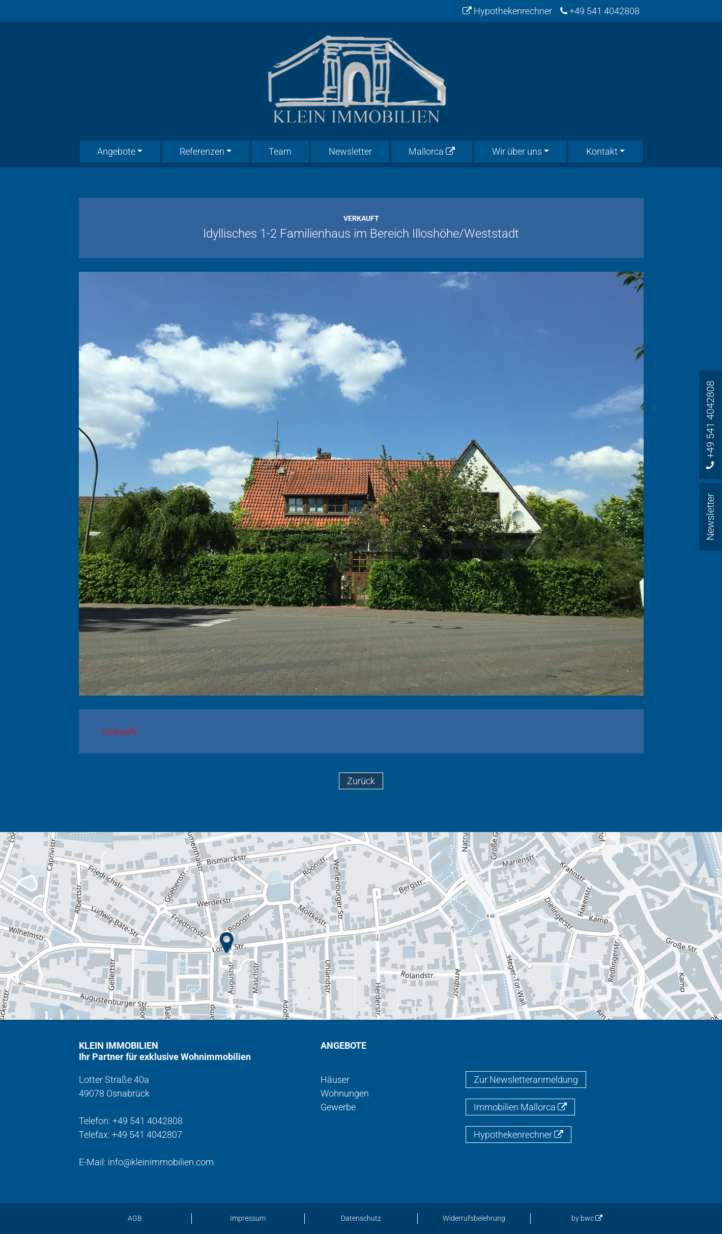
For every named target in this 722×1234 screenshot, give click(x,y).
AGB (135, 1218)
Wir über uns (517, 151)
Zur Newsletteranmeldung (526, 1079)
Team (280, 151)
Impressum (248, 1218)
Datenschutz (361, 1218)
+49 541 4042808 (600, 11)
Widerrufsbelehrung (474, 1218)
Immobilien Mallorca (520, 1107)
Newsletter (350, 151)
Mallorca (432, 151)
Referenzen (202, 151)
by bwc (586, 1218)
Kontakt (602, 151)
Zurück (361, 781)
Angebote (116, 151)
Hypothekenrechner (507, 11)
